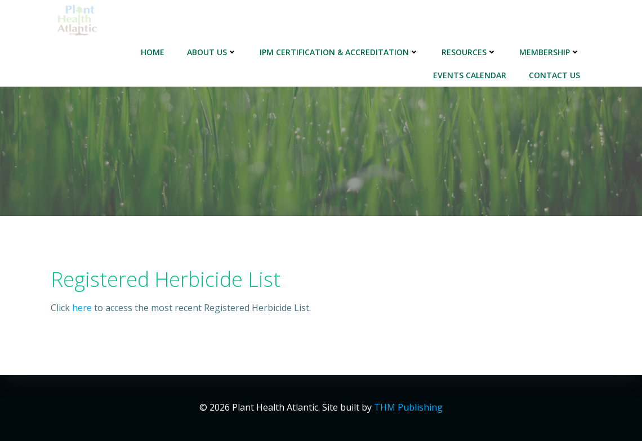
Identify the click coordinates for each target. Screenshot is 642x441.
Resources (469, 52)
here (82, 308)
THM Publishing (408, 407)
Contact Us (554, 75)
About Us (212, 52)
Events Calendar (469, 75)
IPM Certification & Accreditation (339, 52)
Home (152, 52)
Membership (549, 52)
